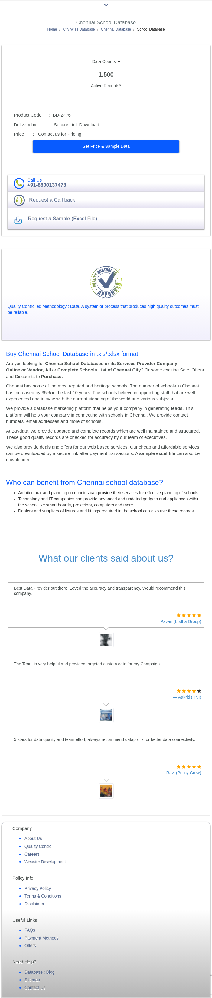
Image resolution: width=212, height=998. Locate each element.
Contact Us (34, 987)
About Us (33, 838)
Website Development (45, 861)
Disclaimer (34, 903)
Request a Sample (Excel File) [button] (62, 219)
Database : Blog (39, 972)
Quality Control (38, 846)
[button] (106, 146)
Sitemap (32, 979)
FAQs (29, 930)
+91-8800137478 (46, 185)
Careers (32, 854)
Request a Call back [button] (52, 200)
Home (52, 29)
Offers (30, 945)
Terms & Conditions (42, 896)
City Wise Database (79, 29)
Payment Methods (41, 938)
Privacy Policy (37, 888)
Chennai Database (116, 29)
